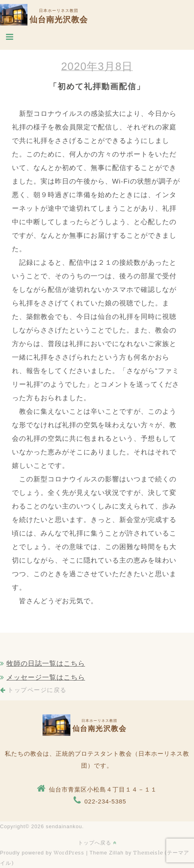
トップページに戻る (33, 690)
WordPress (69, 852)
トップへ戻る (97, 842)
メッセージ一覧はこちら (45, 677)
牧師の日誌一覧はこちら (45, 663)
